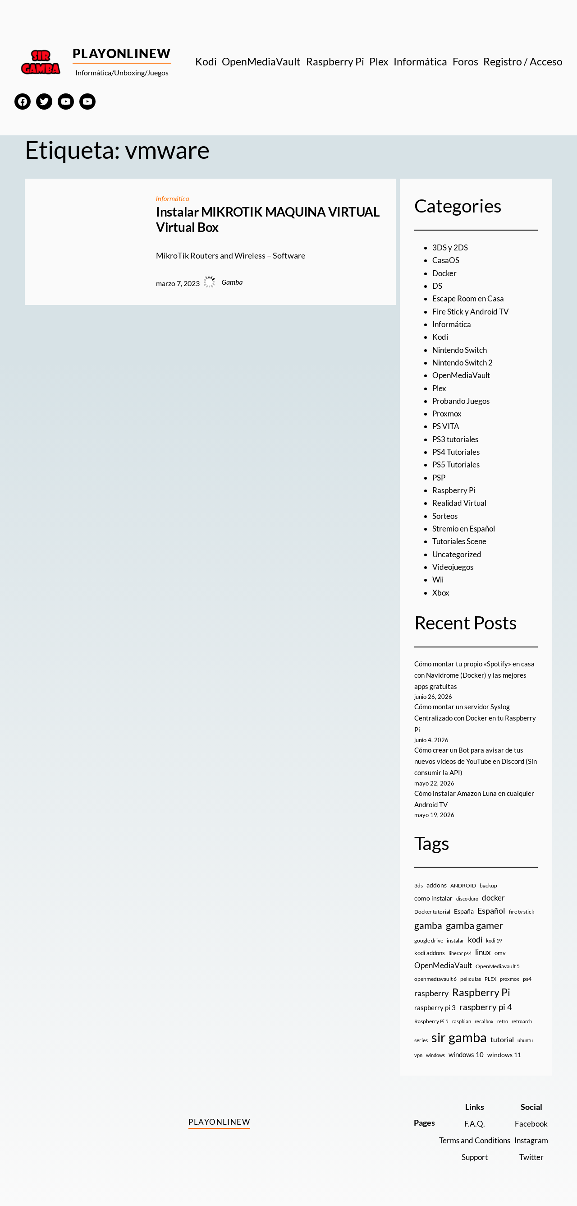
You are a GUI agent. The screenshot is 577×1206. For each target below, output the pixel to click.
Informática (173, 198)
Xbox (441, 592)
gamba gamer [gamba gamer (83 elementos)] (475, 925)
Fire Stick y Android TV (472, 311)
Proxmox (447, 413)
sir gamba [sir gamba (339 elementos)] (459, 1037)
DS (437, 286)
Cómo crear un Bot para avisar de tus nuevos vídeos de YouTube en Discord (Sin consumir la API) (472, 761)
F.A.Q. (469, 1123)
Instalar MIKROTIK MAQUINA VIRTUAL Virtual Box (268, 219)
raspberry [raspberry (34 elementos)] (431, 993)
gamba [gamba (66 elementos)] (428, 925)
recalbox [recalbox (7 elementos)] (484, 1021)
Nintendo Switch (462, 350)
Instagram (530, 1140)
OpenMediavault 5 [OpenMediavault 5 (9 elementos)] (498, 966)
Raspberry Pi (454, 490)
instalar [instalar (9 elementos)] (455, 940)
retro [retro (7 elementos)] (502, 1021)
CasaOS (446, 260)
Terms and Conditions (469, 1140)
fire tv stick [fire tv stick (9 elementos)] (521, 911)
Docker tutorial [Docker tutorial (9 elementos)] (432, 911)
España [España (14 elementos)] (464, 911)
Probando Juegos (462, 401)
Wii (438, 579)
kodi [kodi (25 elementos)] (475, 939)
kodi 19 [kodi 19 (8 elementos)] (494, 940)
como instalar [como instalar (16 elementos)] (433, 898)
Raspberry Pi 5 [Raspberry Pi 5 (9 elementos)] (431, 1021)
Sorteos (446, 516)
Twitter (530, 1157)
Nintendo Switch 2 (465, 362)
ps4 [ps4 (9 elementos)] (527, 978)
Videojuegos (454, 567)
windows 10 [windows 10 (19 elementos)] (466, 1054)
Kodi (440, 337)
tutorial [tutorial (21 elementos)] (502, 1039)
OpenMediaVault (462, 375)
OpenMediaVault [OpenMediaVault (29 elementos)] (443, 965)
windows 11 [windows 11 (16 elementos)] (504, 1054)
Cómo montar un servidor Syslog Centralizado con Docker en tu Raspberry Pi (464, 717)
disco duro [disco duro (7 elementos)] (467, 898)
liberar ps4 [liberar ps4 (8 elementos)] (460, 953)
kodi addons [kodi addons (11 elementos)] (429, 952)
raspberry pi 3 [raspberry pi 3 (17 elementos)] (435, 1007)
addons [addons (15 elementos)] (436, 885)
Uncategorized (458, 554)
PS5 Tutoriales (458, 464)
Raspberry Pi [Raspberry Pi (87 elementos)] (481, 992)
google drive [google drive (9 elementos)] (428, 940)
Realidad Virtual (461, 503)
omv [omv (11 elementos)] (500, 952)
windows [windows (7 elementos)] (435, 1055)
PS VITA (446, 426)
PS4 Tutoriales (458, 452)
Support (469, 1157)
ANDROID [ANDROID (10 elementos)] (463, 885)
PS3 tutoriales (457, 439)
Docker (445, 273)
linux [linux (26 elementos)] (483, 952)
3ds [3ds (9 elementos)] (418, 885)
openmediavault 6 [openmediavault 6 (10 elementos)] (435, 978)
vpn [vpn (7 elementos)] (418, 1055)
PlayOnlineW (122, 53)
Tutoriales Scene (461, 541)
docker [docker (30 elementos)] (493, 897)
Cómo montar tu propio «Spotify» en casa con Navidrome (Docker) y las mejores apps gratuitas (470, 675)
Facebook (530, 1123)
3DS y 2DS (451, 247)
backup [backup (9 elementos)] (488, 885)
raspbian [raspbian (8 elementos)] (461, 1021)
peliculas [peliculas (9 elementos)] (470, 978)
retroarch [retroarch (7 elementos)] (522, 1021)
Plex (439, 388)
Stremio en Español (466, 528)
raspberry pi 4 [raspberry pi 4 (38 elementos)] (485, 1007)
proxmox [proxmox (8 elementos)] (509, 979)
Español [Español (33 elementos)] (491, 910)
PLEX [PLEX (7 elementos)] (490, 979)
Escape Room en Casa (470, 298)
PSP (439, 477)
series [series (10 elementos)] (421, 1040)
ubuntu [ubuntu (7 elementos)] (525, 1040)
